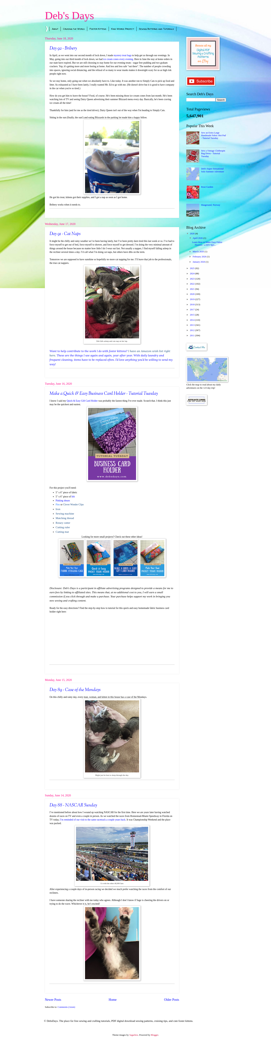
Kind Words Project (122, 28)
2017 (192, 309)
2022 (192, 284)
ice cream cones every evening (118, 59)
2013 (192, 325)
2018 (192, 304)
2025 (192, 268)
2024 (192, 273)
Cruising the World (74, 28)
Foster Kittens (98, 28)
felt (73, 496)
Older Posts (171, 999)
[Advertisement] (206, 466)
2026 (192, 233)
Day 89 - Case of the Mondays (75, 690)
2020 (192, 294)
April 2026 (198, 238)
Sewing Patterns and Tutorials (156, 28)
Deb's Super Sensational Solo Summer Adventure (212, 170)
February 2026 (200, 256)
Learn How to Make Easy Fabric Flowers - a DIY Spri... (207, 243)
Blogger (154, 1035)
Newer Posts (53, 999)
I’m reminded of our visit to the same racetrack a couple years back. (93, 819)
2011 (192, 335)
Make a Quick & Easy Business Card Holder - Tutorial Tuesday (104, 394)
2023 (192, 279)
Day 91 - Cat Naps (65, 234)
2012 (192, 330)
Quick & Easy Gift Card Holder (82, 400)
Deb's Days (69, 15)
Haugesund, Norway (210, 205)
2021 (192, 289)
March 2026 (199, 251)
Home (113, 999)
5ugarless (133, 1035)
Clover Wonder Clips (73, 504)
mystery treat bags (123, 55)
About (55, 28)
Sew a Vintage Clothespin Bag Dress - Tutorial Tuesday (213, 153)
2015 (192, 315)
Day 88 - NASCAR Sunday (73, 805)
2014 (192, 320)
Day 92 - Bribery (63, 48)
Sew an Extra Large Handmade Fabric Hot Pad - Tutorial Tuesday (213, 135)
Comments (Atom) (66, 1007)
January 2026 (199, 262)
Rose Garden (207, 187)
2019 (192, 299)
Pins (58, 504)
